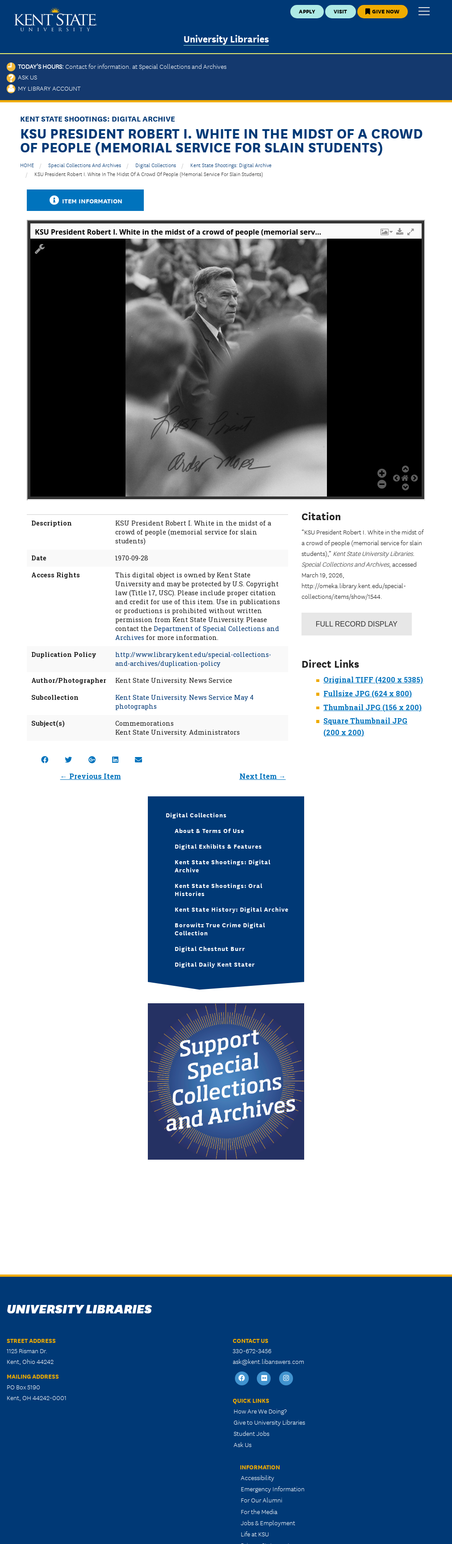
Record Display (357, 624)
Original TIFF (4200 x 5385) (373, 679)
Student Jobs (251, 1433)
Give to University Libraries (269, 1422)
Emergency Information (273, 1489)
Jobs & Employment (268, 1522)
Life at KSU (255, 1534)
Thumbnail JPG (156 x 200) (372, 707)
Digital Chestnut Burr (210, 948)
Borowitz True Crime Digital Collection (220, 929)
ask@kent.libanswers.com (268, 1361)
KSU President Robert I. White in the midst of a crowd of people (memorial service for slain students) (148, 173)
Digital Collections (155, 164)
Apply (307, 11)
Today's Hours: (116, 66)
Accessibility (257, 1477)
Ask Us (22, 77)
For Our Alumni (261, 1500)
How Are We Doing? (260, 1411)
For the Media (259, 1511)
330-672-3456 (252, 1350)
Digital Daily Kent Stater (215, 964)
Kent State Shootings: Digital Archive (231, 164)
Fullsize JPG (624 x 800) (367, 693)
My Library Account (43, 88)
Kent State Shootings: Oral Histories (219, 889)
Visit (340, 11)
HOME (27, 164)
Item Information (85, 200)
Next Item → (262, 776)
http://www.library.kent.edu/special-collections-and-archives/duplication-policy (193, 659)
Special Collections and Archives (84, 164)
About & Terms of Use (209, 830)
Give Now (382, 11)
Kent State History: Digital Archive (232, 909)
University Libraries (226, 38)
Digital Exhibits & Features (218, 846)
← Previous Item (90, 776)
